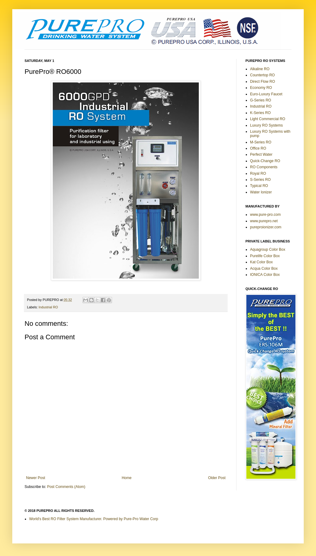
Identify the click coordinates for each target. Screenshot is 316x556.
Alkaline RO (259, 69)
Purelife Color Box (265, 256)
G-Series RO (260, 100)
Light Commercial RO (267, 119)
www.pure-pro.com (265, 214)
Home (127, 478)
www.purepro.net (264, 221)
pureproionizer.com (265, 227)
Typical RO (259, 186)
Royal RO (258, 173)
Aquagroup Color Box (267, 249)
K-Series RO (260, 113)
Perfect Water (261, 154)
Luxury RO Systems (266, 125)
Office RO (258, 148)
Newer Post (35, 478)
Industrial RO (48, 307)
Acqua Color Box (264, 268)
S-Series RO (260, 179)
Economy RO (261, 88)
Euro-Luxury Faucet (266, 94)
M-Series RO (260, 142)
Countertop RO (262, 75)
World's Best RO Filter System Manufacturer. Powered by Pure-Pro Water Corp (93, 519)
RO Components (263, 167)
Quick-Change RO (265, 161)
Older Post (216, 478)
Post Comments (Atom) (66, 487)
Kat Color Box (261, 262)
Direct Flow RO (262, 81)
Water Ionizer (261, 192)
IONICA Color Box (265, 274)
